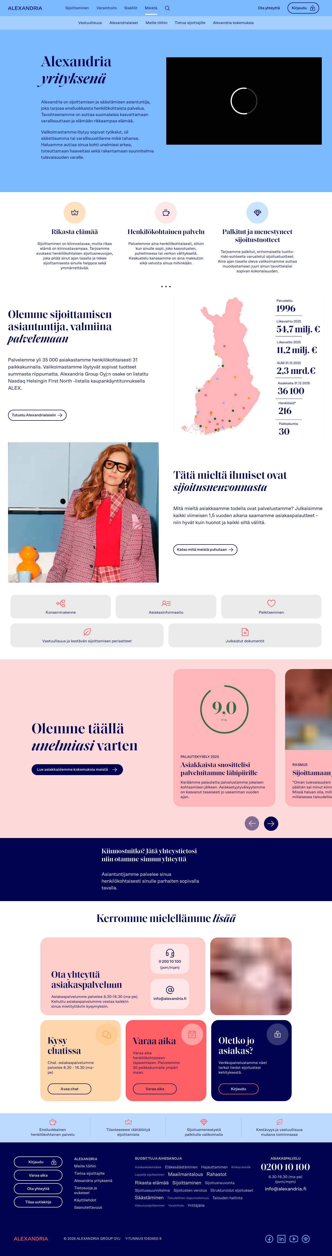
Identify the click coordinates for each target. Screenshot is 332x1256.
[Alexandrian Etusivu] (24, 8)
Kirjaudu (303, 8)
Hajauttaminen (214, 1167)
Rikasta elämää (152, 1183)
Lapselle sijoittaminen (149, 1174)
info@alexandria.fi (170, 999)
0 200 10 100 (170, 961)
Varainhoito (176, 1205)
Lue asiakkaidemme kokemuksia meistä (77, 770)
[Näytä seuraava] (271, 823)
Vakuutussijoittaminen (150, 1205)
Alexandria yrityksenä (93, 1181)
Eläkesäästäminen (181, 1167)
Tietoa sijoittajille (89, 1173)
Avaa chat (70, 1089)
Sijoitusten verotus (190, 1190)
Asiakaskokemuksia (148, 1167)
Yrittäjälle (196, 1205)
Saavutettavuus (88, 1207)
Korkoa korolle (241, 1167)
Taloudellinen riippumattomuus (188, 1198)
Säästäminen (149, 1197)
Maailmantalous (185, 1174)
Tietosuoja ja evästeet (85, 1190)
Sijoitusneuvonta (220, 1183)
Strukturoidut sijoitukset (231, 1190)
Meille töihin (85, 1166)
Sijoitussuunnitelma (152, 1190)
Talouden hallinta (227, 1198)
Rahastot (217, 1174)
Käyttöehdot (85, 1200)
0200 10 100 (285, 1167)
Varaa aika (155, 1089)
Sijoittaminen (186, 1183)
